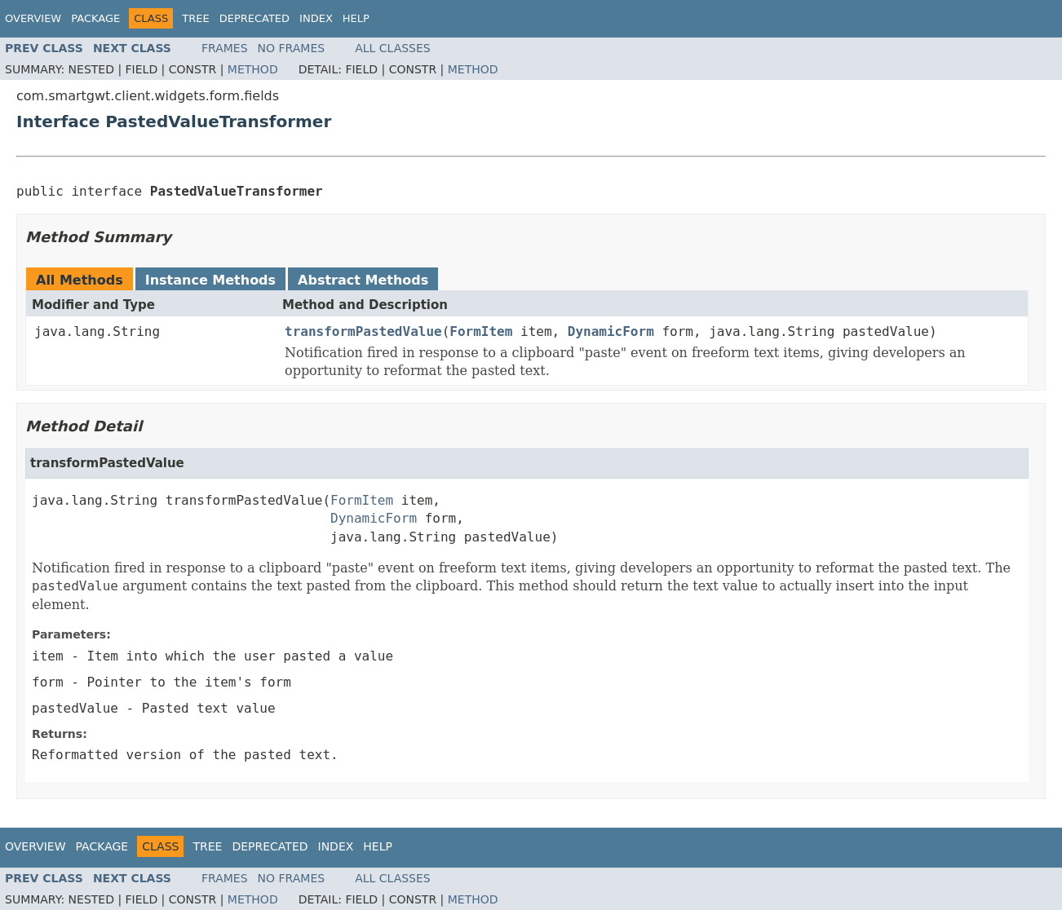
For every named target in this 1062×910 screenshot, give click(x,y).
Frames (224, 48)
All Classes (393, 48)
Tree (195, 18)
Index (316, 18)
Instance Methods (210, 280)
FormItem (480, 331)
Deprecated (254, 18)
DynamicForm (611, 331)
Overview (33, 18)
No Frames (291, 48)
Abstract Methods (363, 280)
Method (253, 69)
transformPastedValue (363, 331)
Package (95, 18)
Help (356, 18)
